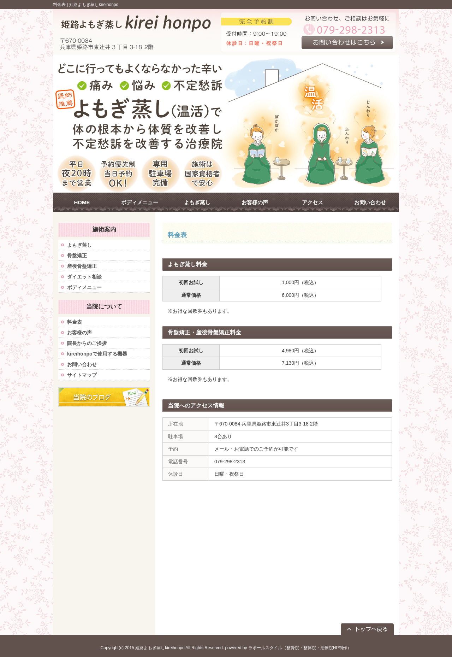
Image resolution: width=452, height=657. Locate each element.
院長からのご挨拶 (87, 343)
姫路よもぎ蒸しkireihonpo (93, 4)
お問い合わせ (82, 364)
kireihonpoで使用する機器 (97, 354)
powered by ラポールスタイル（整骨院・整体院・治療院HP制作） (288, 647)
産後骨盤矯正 (82, 266)
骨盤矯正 (77, 255)
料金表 (74, 322)
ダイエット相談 (84, 277)
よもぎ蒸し (79, 245)
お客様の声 (79, 332)
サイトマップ (82, 375)
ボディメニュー (84, 287)
